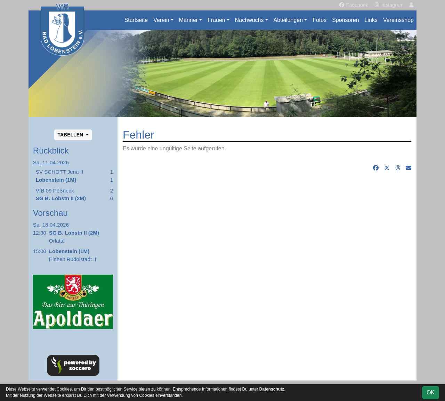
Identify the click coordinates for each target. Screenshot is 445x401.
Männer (188, 20)
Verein (161, 20)
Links (371, 20)
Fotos (319, 20)
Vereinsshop (398, 20)
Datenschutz (271, 389)
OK (431, 392)
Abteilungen (288, 20)
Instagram (389, 5)
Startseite (136, 20)
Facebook (353, 5)
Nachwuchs (249, 20)
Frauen (216, 20)
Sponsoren (345, 20)
